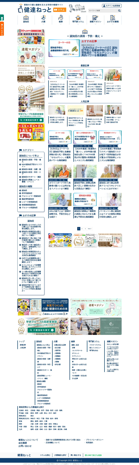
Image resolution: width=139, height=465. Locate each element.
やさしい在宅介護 (112, 344)
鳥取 (45, 426)
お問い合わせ (25, 446)
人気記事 (23, 348)
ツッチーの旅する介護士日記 (112, 370)
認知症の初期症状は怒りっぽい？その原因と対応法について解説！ (31, 233)
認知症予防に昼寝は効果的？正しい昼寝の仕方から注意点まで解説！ (85, 186)
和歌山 (55, 424)
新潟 (32, 413)
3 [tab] (86, 61)
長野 (36, 413)
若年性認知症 (27, 193)
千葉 (42, 418)
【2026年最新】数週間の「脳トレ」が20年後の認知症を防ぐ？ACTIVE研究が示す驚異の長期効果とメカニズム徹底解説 (85, 154)
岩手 (42, 410)
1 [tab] (81, 61)
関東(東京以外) (24, 418)
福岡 (32, 429)
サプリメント (76, 356)
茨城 (47, 418)
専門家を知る (93, 350)
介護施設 (57, 356)
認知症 (24, 190)
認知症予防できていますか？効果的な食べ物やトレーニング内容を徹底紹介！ (31, 288)
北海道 (33, 410)
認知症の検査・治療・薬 (31, 169)
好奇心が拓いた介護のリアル (112, 360)
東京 (32, 416)
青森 (38, 410)
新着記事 (23, 345)
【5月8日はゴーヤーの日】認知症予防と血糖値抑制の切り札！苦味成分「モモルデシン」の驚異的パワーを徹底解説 (60, 154)
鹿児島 (60, 429)
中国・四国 (23, 426)
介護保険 (57, 353)
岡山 (32, 426)
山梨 (41, 413)
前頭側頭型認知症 (29, 205)
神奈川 (33, 418)
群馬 (56, 418)
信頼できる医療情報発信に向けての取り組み (62, 440)
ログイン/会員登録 (111, 6)
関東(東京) (22, 416)
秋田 (51, 410)
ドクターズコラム (95, 345)
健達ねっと (24, 455)
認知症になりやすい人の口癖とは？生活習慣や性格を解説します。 (31, 227)
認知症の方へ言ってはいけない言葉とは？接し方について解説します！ (31, 280)
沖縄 (65, 429)
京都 (41, 424)
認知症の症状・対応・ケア (31, 173)
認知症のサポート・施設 (31, 177)
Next (89, 228)
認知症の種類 (41, 381)
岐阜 (41, 421)
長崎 (41, 429)
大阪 (32, 424)
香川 (54, 426)
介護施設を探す (2, 18)
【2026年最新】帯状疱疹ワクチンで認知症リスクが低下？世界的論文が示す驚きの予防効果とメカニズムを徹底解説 (110, 154)
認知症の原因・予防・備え (31, 161)
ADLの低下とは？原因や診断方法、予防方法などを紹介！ (60, 214)
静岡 (36, 421)
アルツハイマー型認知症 (31, 196)
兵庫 (36, 424)
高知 (63, 426)
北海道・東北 (23, 410)
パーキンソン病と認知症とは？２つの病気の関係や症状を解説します (110, 214)
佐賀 (36, 429)
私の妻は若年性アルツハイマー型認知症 (112, 365)
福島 (60, 410)
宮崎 (54, 429)
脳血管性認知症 (28, 199)
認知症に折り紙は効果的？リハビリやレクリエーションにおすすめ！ (110, 186)
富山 (45, 413)
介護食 (57, 362)
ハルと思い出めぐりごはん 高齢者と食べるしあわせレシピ (112, 353)
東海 (20, 421)
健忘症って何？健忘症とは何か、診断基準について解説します (31, 247)
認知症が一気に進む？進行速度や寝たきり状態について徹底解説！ (31, 240)
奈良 (50, 424)
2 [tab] (83, 61)
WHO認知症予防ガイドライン (32, 165)
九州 (20, 429)
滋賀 (45, 424)
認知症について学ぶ (43, 345)
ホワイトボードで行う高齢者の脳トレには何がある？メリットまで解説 (60, 186)
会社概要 (22, 443)
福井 (54, 413)
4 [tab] (89, 61)
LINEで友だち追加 (93, 455)
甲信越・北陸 (23, 413)
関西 (20, 424)
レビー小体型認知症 (29, 202)
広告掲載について (52, 443)
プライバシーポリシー (93, 440)
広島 (36, 426)
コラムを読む (45, 455)
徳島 (59, 426)
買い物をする (76, 455)
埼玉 (38, 418)
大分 (45, 429)
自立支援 (57, 348)
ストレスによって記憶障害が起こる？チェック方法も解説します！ (31, 267)
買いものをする (2, 29)
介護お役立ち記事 (60, 345)
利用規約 (88, 443)
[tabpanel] (83, 48)
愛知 (32, 421)
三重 (45, 421)
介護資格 (57, 359)
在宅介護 (57, 364)
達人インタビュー (95, 348)
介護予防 (57, 350)
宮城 (47, 410)
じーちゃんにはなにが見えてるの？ (112, 347)
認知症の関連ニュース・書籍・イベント (31, 181)
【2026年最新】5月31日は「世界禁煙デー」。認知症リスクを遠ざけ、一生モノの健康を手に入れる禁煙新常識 (100, 51)
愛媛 (50, 426)
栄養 (73, 348)
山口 (41, 426)
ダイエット (75, 353)
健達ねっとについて (28, 440)
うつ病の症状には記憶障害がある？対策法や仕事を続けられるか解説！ (31, 274)
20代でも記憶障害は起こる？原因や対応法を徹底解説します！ (31, 260)
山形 (56, 410)
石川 (50, 413)
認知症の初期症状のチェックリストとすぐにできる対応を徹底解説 (31, 253)
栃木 (51, 418)
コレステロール (77, 350)
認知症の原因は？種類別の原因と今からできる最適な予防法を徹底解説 (85, 214)
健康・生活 (75, 345)
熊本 (50, 429)
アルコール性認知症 (29, 208)
